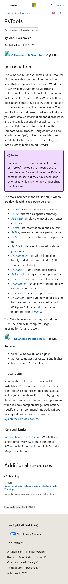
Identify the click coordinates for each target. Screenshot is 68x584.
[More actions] (60, 13)
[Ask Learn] (53, 13)
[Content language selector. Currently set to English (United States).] (23, 525)
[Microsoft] (34, 5)
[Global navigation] (3, 5)
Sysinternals (21, 13)
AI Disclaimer (14, 551)
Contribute (25, 557)
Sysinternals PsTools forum (21, 419)
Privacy (40, 557)
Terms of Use (14, 567)
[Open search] (52, 5)
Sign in (61, 5)
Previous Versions (36, 551)
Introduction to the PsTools (21, 437)
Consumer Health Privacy (21, 562)
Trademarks (32, 567)
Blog (9, 557)
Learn (7, 13)
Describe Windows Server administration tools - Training (31, 487)
